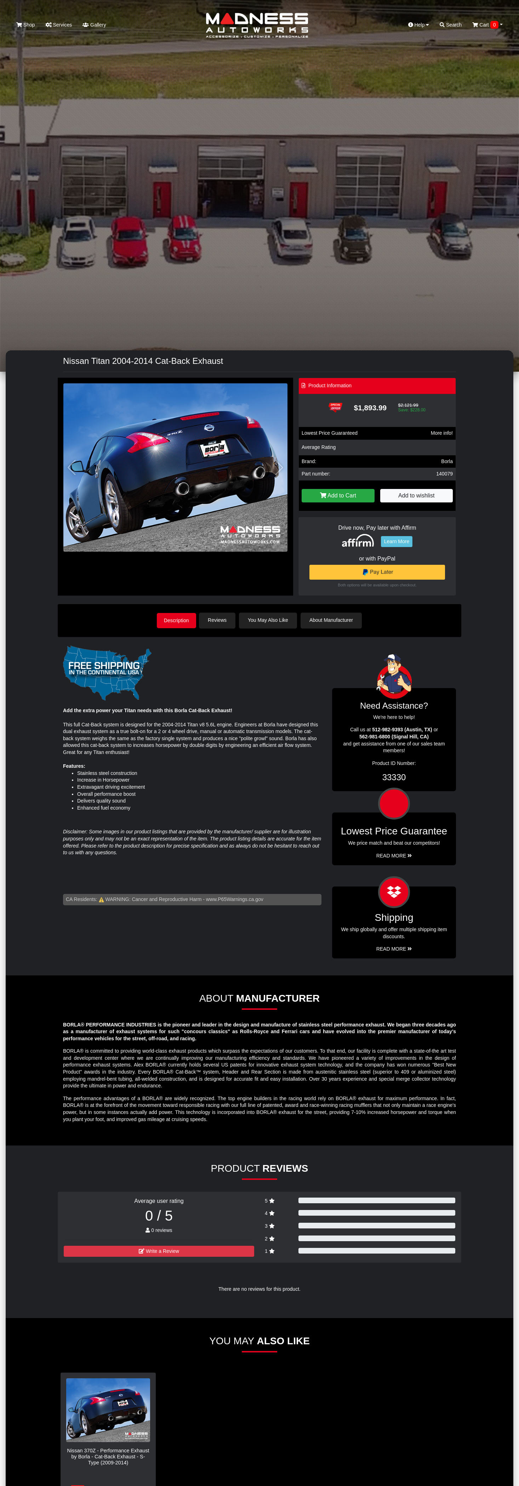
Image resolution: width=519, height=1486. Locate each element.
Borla (447, 461)
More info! (442, 433)
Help (418, 25)
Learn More (397, 541)
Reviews (219, 620)
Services (59, 25)
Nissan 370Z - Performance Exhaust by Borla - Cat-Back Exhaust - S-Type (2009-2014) (108, 1456)
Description (176, 620)
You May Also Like (270, 620)
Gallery (94, 25)
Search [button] (451, 25)
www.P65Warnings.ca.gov (234, 898)
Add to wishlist (416, 495)
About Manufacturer (333, 620)
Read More (394, 855)
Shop (25, 25)
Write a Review (159, 1250)
